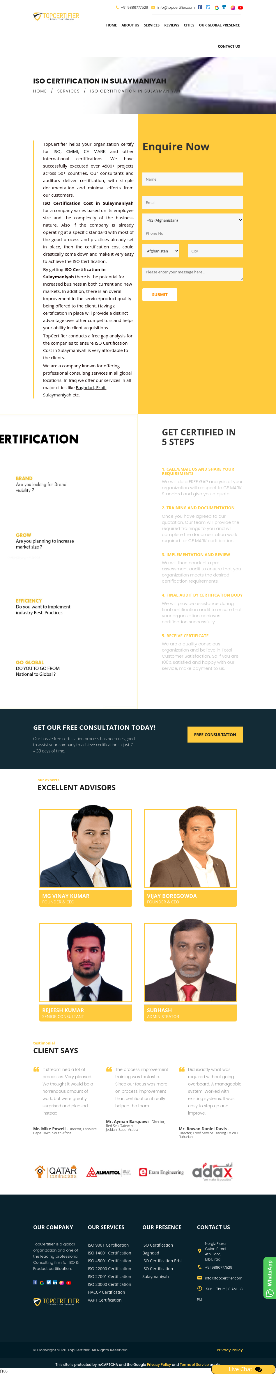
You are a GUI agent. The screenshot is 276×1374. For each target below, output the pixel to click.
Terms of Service (194, 1364)
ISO (57, 151)
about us (130, 25)
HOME (40, 91)
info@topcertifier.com (173, 7)
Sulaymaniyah (57, 395)
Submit (160, 294)
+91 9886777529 (134, 7)
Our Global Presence (219, 25)
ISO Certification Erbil (162, 1260)
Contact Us (229, 46)
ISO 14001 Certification (109, 1253)
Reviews (171, 25)
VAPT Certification (105, 1300)
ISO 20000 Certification (109, 1284)
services (152, 25)
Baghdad (85, 387)
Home (111, 25)
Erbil (100, 387)
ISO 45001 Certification (109, 1260)
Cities (189, 25)
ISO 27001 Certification (109, 1276)
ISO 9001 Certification (108, 1245)
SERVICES (68, 91)
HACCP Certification (106, 1292)
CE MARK (97, 151)
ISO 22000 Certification (109, 1268)
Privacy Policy (230, 1350)
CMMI (72, 151)
